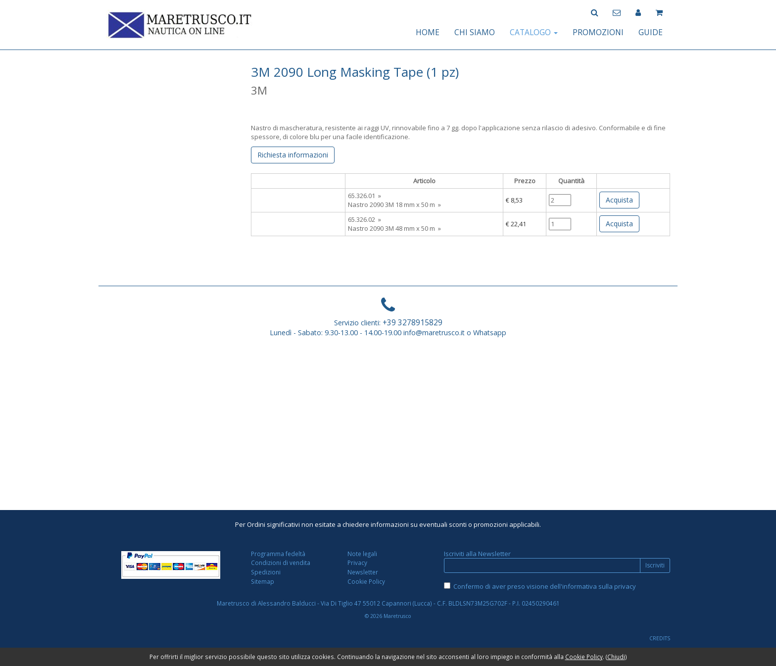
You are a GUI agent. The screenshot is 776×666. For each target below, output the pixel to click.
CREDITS (659, 638)
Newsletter (362, 572)
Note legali (362, 554)
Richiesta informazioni (292, 154)
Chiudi (616, 657)
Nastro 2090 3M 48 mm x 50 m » (394, 228)
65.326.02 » (364, 219)
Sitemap (262, 581)
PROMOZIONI (598, 32)
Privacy (357, 562)
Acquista (619, 200)
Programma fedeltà (278, 554)
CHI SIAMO (474, 32)
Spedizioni (266, 572)
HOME (427, 32)
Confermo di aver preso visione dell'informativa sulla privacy (544, 586)
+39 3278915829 (412, 322)
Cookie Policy (366, 581)
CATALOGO (534, 32)
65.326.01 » (364, 195)
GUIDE (650, 32)
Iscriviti (655, 565)
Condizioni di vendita (280, 562)
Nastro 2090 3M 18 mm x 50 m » (394, 204)
